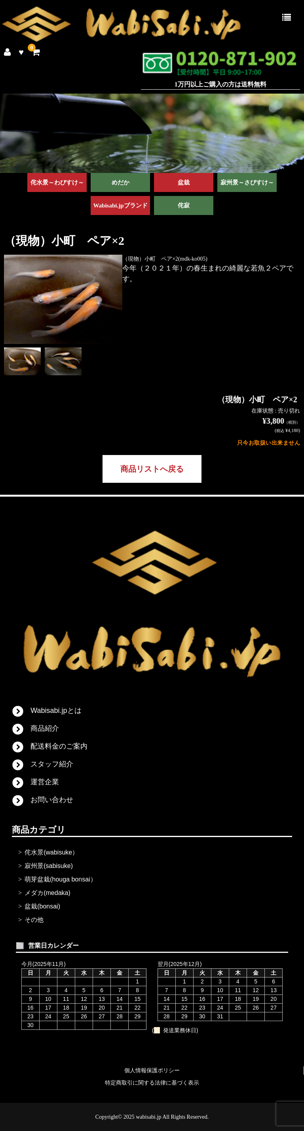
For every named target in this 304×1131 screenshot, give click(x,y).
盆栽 (184, 182)
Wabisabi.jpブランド (120, 205)
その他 (34, 919)
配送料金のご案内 (58, 746)
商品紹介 (44, 728)
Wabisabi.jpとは (55, 710)
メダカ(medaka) (47, 892)
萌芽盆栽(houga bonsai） (60, 879)
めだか (120, 182)
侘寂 (184, 205)
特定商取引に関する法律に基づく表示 (152, 1083)
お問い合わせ (51, 800)
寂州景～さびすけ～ (247, 182)
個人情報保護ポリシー (152, 1070)
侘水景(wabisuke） (51, 852)
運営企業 (44, 782)
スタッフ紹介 (51, 764)
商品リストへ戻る (152, 469)
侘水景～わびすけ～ (57, 182)
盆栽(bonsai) (42, 906)
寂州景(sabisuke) (49, 865)
